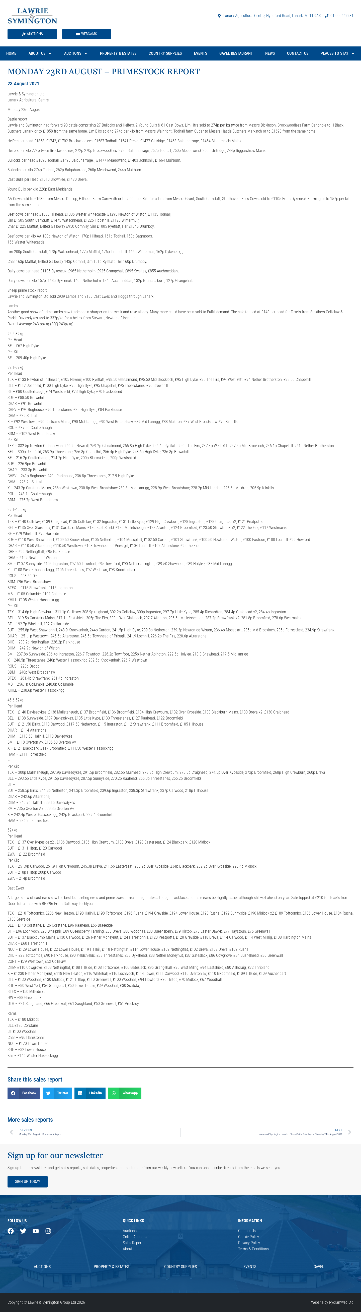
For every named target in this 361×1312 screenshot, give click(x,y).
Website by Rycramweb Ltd (332, 1302)
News (270, 53)
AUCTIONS (42, 1266)
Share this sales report (35, 1079)
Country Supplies (165, 53)
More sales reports (30, 1119)
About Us (40, 53)
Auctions (76, 53)
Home (11, 53)
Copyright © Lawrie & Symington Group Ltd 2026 (46, 1302)
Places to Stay (338, 53)
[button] (24, 1093)
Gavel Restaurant (236, 53)
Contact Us (297, 53)
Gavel (319, 1266)
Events (200, 53)
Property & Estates (118, 53)
